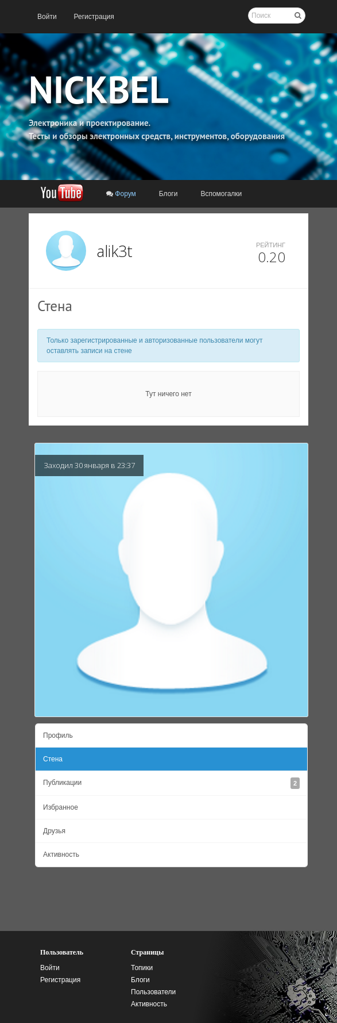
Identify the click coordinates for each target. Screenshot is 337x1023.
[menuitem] (47, 16)
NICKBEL (99, 89)
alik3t (114, 251)
